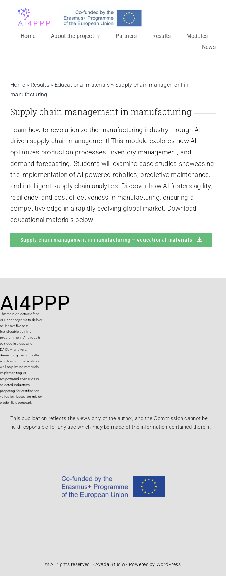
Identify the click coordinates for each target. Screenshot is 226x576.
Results (40, 85)
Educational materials (82, 85)
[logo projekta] (33, 7)
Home (17, 85)
